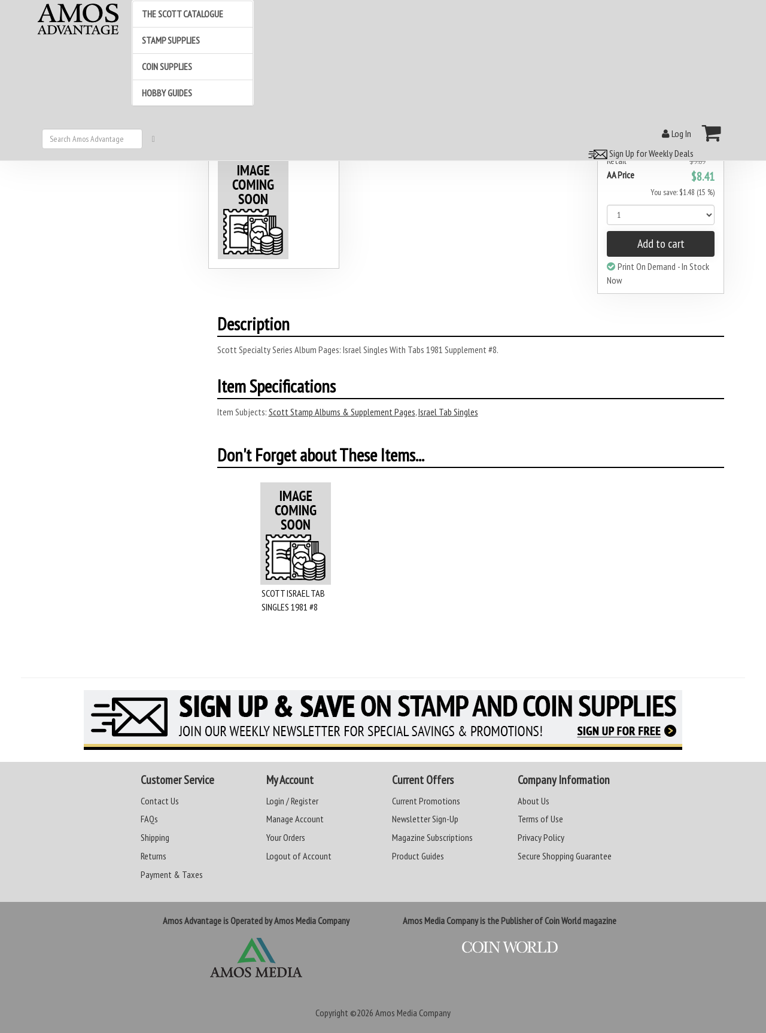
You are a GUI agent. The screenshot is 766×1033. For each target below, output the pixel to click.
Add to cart (661, 243)
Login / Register (292, 801)
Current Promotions (426, 801)
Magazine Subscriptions (432, 837)
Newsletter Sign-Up (425, 819)
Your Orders (285, 837)
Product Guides (418, 856)
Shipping (155, 837)
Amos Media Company (413, 1013)
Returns (153, 856)
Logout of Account (299, 856)
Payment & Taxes (172, 874)
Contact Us (160, 801)
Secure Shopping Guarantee (565, 856)
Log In (676, 133)
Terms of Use (540, 819)
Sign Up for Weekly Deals (639, 153)
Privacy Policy (541, 837)
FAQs (149, 819)
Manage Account (295, 819)
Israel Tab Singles (448, 412)
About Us (533, 801)
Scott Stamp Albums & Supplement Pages (342, 412)
